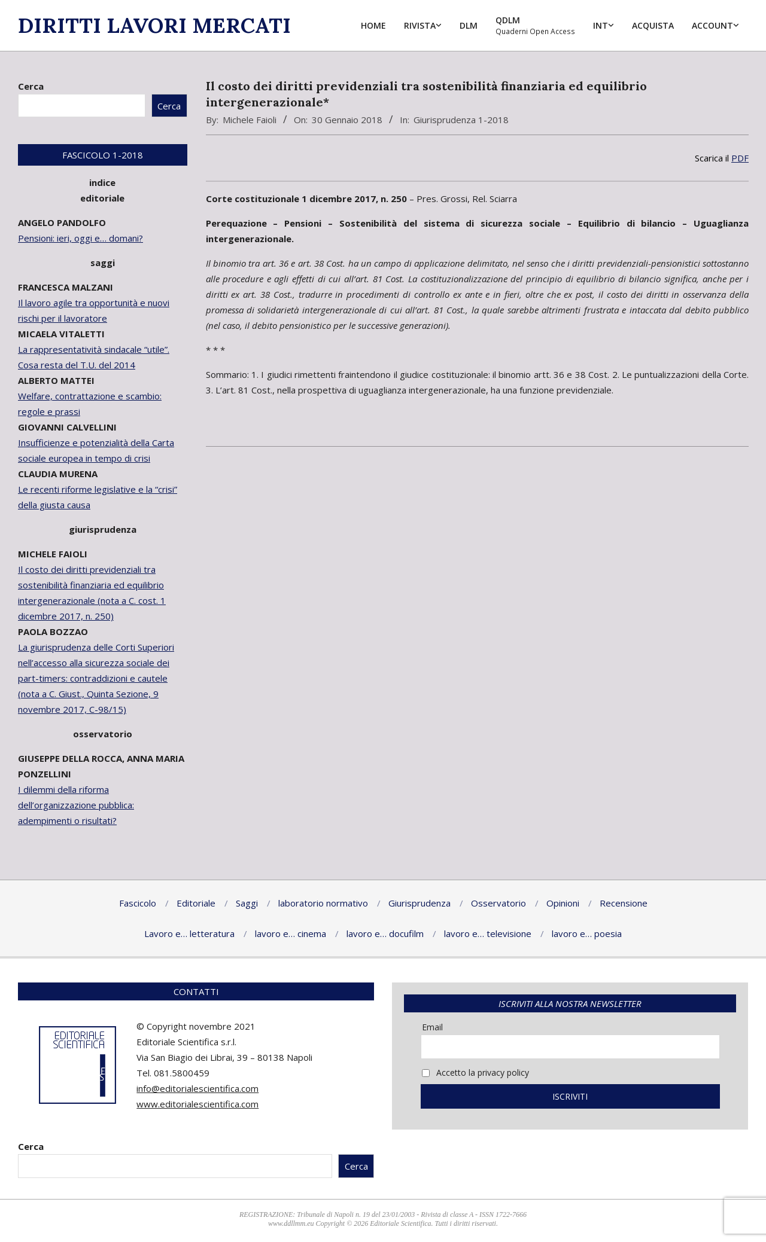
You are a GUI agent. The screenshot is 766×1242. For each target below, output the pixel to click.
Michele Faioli (249, 120)
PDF (740, 158)
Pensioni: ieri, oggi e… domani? (80, 238)
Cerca (31, 86)
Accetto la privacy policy (475, 1072)
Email (432, 1027)
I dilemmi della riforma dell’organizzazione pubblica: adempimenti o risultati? (76, 804)
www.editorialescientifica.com (197, 1104)
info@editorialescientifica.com (197, 1088)
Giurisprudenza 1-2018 (461, 120)
